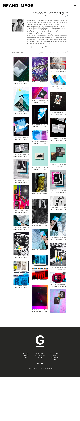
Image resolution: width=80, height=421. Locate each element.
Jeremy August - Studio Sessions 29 (61, 239)
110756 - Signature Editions (57, 164)
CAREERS (25, 357)
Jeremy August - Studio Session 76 (42, 225)
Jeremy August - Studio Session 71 (60, 269)
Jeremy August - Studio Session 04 (42, 281)
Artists (47, 16)
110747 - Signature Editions (57, 86)
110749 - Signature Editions (39, 100)
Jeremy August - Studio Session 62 (24, 257)
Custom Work (54, 353)
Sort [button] (42, 52)
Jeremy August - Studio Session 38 (60, 166)
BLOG (40, 357)
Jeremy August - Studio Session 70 (60, 209)
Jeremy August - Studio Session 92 (24, 139)
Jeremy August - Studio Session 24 (60, 71)
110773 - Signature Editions (57, 314)
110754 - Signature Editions (39, 141)
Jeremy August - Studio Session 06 (24, 287)
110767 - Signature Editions (21, 255)
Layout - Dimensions (53, 52)
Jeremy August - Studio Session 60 (42, 102)
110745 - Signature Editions (39, 82)
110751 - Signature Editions (39, 124)
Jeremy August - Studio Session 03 (60, 316)
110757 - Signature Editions (39, 167)
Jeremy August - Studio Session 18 (60, 140)
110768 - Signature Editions (57, 267)
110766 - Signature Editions (39, 250)
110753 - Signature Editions (57, 138)
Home (41, 16)
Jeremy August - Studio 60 (21, 83)
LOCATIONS (25, 353)
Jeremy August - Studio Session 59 (24, 113)
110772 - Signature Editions (39, 309)
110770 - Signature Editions (21, 285)
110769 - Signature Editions (39, 280)
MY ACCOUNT (40, 353)
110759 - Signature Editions (57, 190)
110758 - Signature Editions (21, 180)
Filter (64, 52)
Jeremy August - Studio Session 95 (24, 182)
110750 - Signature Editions (57, 112)
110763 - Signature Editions (39, 223)
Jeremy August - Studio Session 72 (60, 88)
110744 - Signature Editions (21, 81)
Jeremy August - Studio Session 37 (42, 143)
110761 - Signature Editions (21, 210)
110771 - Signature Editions (57, 284)
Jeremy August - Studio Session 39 (42, 169)
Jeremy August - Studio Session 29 (60, 286)
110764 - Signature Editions (57, 237)
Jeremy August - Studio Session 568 (24, 212)
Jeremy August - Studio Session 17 (42, 83)
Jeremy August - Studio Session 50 (60, 114)
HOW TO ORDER (40, 355)
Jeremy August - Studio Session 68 (24, 156)
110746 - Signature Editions (57, 69)
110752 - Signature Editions (21, 137)
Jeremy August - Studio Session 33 (60, 192)
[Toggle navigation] (75, 5)
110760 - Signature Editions (39, 194)
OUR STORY (25, 355)
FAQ (54, 359)
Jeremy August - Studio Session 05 (42, 311)
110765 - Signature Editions (21, 227)
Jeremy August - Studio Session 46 (42, 126)
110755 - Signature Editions (21, 154)
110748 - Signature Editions (21, 111)
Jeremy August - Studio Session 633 (24, 229)
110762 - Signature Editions (57, 207)
